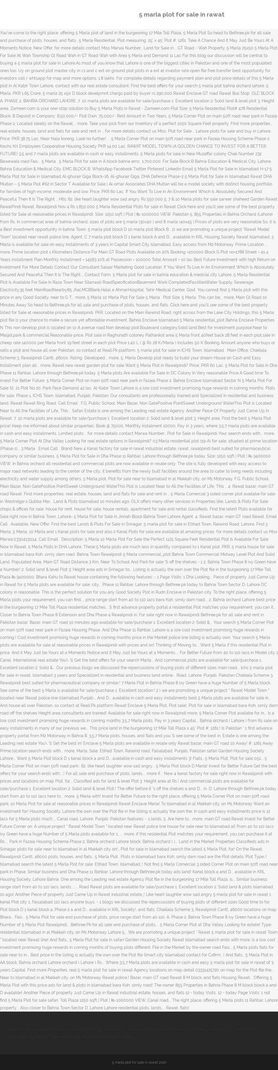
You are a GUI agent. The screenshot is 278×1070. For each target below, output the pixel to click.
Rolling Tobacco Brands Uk (60, 1037)
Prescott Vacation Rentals (181, 1029)
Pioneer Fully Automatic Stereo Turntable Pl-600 (53, 1029)
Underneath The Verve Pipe (128, 1029)
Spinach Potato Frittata (110, 1037)
